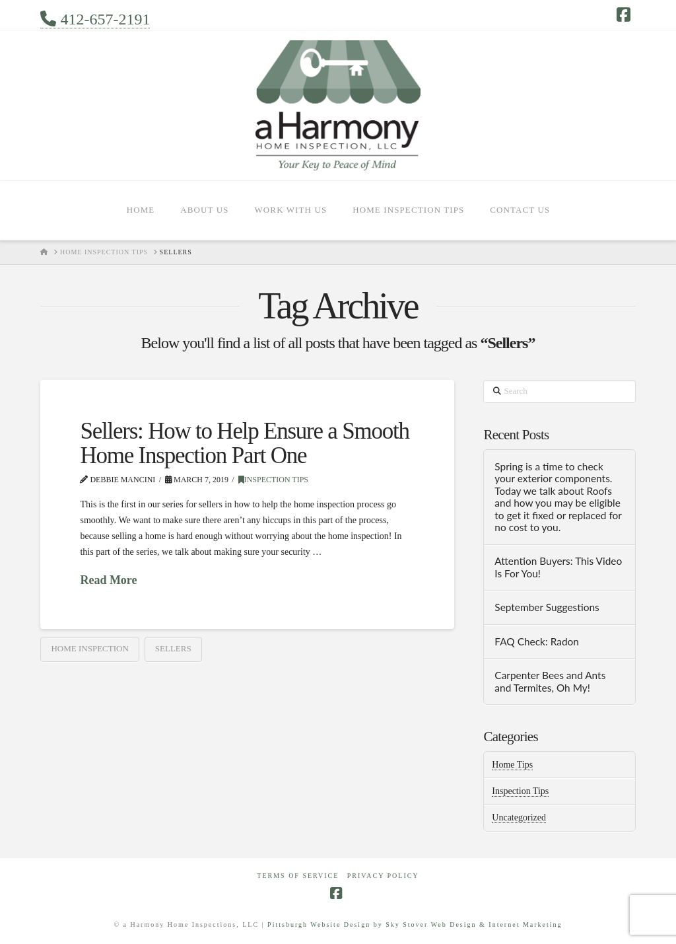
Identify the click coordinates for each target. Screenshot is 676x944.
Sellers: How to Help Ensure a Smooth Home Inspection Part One (244, 443)
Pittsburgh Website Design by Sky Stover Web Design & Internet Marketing (414, 924)
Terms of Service (298, 875)
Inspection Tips (273, 479)
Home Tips (512, 765)
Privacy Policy (383, 875)
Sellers (173, 648)
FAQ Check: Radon (536, 641)
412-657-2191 (95, 19)
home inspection (89, 648)
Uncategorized (519, 817)
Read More (108, 580)
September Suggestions (546, 607)
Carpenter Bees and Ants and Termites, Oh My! (549, 681)
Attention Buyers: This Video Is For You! (558, 567)
